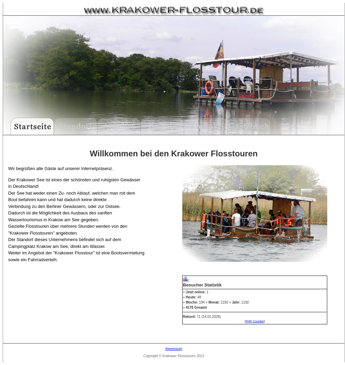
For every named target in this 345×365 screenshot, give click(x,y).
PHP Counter (255, 321)
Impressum (173, 349)
